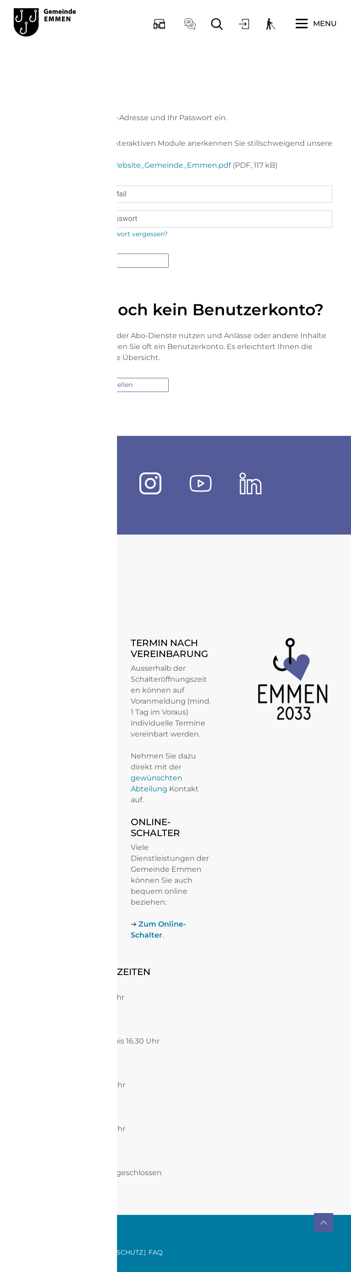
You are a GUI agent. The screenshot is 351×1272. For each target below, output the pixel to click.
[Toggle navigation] (316, 24)
